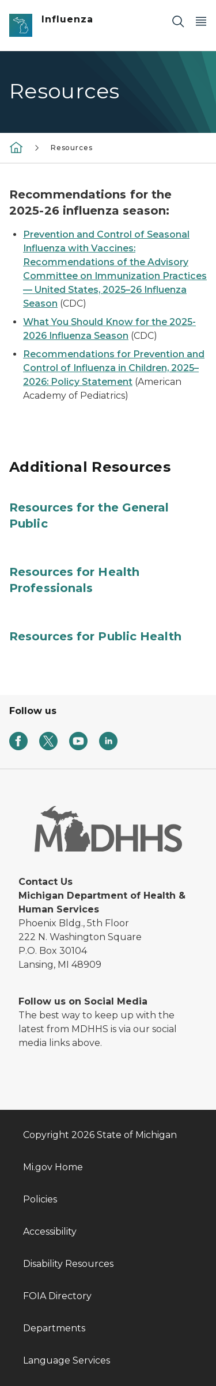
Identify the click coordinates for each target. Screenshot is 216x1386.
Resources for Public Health (95, 636)
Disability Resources (68, 1263)
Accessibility (50, 1231)
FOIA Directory (57, 1295)
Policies (40, 1199)
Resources (71, 147)
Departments (54, 1328)
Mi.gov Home (53, 1167)
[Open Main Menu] (201, 21)
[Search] (178, 21)
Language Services (66, 1360)
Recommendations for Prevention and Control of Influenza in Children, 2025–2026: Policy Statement (113, 368)
